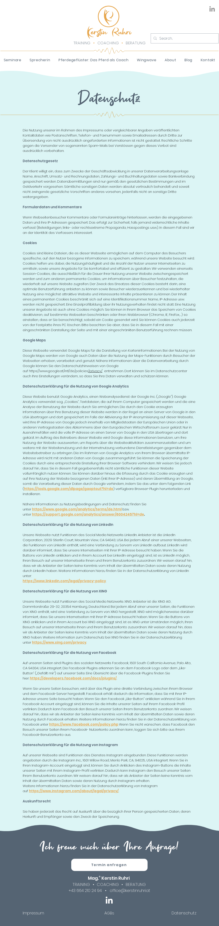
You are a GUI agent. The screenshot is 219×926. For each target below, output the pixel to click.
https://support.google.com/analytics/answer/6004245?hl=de (88, 514)
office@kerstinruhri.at (130, 890)
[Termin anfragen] (109, 865)
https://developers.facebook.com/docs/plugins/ (73, 678)
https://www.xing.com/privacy (59, 642)
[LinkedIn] (212, 9)
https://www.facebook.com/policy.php (83, 724)
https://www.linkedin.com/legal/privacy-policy (64, 581)
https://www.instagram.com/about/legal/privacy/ (74, 791)
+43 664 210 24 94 (85, 890)
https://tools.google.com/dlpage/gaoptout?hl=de (68, 488)
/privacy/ (95, 371)
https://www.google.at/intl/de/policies (58, 371)
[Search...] (184, 38)
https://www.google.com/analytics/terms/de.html (77, 509)
